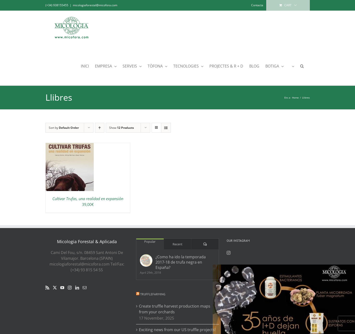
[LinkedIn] (77, 288)
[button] (302, 65)
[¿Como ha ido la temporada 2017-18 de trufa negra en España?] (146, 260)
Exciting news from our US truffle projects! (177, 329)
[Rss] (47, 288)
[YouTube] (62, 288)
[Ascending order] (99, 128)
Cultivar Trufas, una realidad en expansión (87, 198)
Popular (150, 241)
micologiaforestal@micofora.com (95, 5)
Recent (177, 244)
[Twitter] (55, 288)
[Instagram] (70, 288)
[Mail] (85, 288)
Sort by (64, 128)
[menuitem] (292, 65)
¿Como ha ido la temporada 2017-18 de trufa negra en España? (181, 262)
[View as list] (166, 127)
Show (121, 128)
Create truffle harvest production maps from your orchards (174, 309)
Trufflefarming (152, 294)
